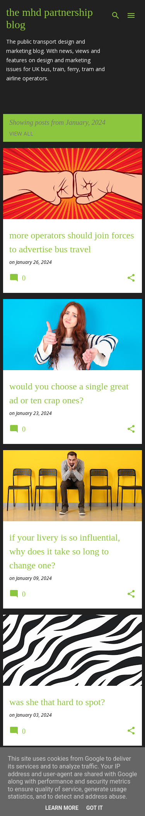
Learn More (61, 808)
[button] (131, 278)
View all (21, 133)
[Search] (115, 15)
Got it (94, 808)
